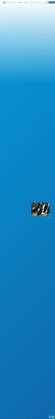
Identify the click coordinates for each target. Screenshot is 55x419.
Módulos (26, 2)
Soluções (13, 2)
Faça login (47, 2)
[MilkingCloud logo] (6, 2)
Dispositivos (20, 2)
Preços (31, 2)
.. (44, 2)
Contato (36, 2)
